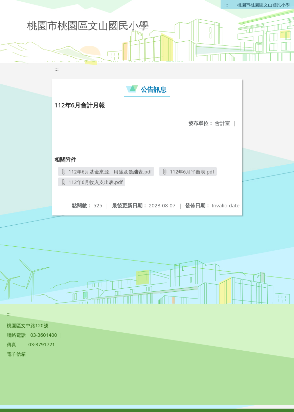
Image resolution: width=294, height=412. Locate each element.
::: (226, 5)
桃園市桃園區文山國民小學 (263, 5)
